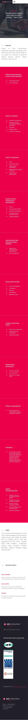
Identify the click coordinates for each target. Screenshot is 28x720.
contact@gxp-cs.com (19, 686)
